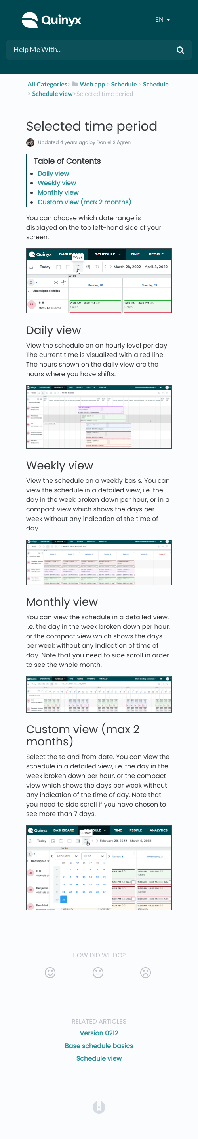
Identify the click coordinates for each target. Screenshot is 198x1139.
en (160, 19)
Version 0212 (99, 1033)
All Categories (47, 84)
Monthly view (58, 192)
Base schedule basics (99, 1046)
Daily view (53, 173)
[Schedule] (124, 84)
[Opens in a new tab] (99, 1107)
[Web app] (88, 84)
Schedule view (99, 1058)
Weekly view (57, 183)
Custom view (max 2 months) (84, 202)
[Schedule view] (52, 94)
